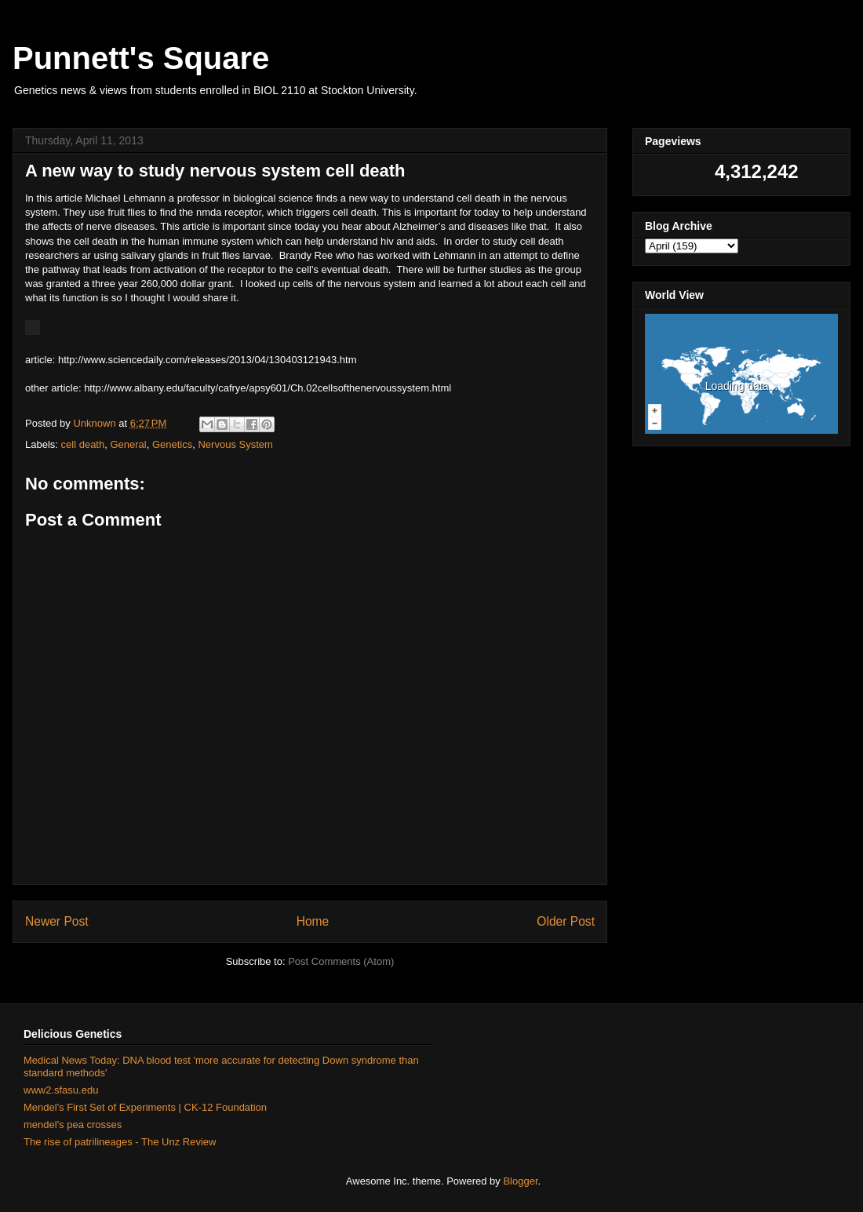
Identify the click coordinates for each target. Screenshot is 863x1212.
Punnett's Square (141, 58)
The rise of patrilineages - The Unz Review (120, 1142)
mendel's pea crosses (73, 1124)
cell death (83, 444)
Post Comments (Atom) (341, 961)
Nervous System (235, 444)
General (128, 444)
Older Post (566, 921)
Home (313, 921)
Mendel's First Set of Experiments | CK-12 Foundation (145, 1107)
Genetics (172, 444)
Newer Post (57, 921)
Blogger (520, 1181)
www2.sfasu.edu (61, 1090)
